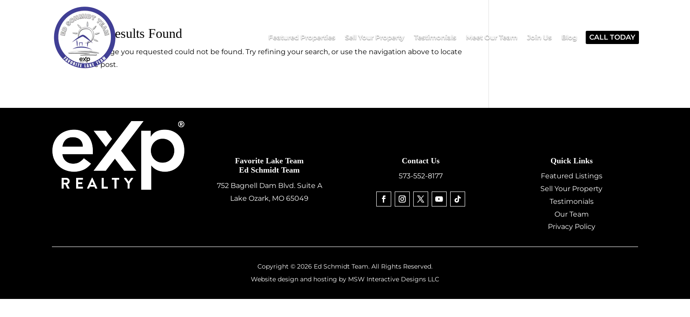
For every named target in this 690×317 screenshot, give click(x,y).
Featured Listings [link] (571, 176)
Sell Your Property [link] (571, 188)
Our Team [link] (571, 214)
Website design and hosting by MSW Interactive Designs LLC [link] (345, 279)
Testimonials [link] (572, 201)
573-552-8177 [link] (421, 176)
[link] (301, 37)
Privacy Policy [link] (571, 226)
